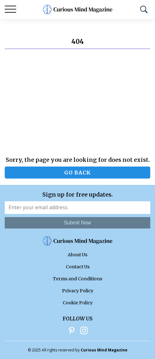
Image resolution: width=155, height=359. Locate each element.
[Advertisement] (77, 102)
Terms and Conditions (77, 279)
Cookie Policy (78, 303)
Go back (77, 172)
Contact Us (78, 267)
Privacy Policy (77, 291)
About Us (77, 255)
